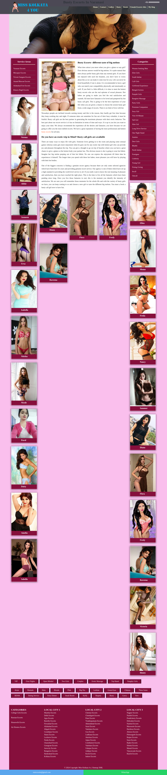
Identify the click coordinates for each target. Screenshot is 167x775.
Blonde (56, 690)
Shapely (98, 696)
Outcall (134, 176)
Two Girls (65, 681)
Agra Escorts (49, 718)
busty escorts (46, 132)
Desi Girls (135, 141)
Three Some (143, 690)
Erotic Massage (97, 681)
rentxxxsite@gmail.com (42, 772)
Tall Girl (135, 120)
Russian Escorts (17, 718)
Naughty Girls (132, 681)
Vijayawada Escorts (134, 751)
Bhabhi (134, 146)
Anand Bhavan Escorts (21, 81)
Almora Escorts (132, 732)
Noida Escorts (49, 740)
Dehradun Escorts (133, 721)
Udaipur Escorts (91, 748)
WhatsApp (125, 772)
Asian (17, 690)
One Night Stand (138, 133)
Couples (80, 681)
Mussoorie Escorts (133, 726)
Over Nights (30, 681)
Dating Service (33, 696)
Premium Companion (140, 107)
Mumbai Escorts (50, 713)
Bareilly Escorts (50, 721)
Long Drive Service (139, 129)
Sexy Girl (135, 111)
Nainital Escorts (133, 724)
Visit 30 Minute (138, 116)
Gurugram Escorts (50, 746)
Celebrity (135, 159)
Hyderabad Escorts (51, 754)
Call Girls (135, 81)
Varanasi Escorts (19, 69)
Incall (134, 171)
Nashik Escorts (132, 716)
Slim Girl (135, 124)
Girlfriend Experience (140, 86)
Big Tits (82, 690)
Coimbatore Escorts (92, 743)
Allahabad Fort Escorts (21, 86)
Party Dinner (52, 696)
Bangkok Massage (138, 99)
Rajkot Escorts (132, 743)
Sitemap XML (97, 768)
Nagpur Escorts (132, 713)
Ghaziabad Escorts (51, 743)
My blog (151, 7)
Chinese (127, 690)
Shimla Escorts (132, 746)
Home (95, 7)
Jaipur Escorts (90, 740)
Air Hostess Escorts (18, 727)
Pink (69, 690)
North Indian (136, 150)
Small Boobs (69, 696)
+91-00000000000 (152, 2)
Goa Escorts (89, 732)
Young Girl (136, 163)
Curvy (124, 696)
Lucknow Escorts (50, 737)
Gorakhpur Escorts (51, 732)
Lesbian (96, 690)
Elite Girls (136, 73)
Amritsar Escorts (91, 737)
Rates (119, 7)
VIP (16, 681)
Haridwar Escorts (133, 729)
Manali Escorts (132, 748)
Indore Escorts (90, 756)
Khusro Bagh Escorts (21, 90)
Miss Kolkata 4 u (85, 768)
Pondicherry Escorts (134, 718)
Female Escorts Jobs (138, 7)
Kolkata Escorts (50, 756)
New (137, 696)
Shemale (30, 690)
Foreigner (135, 154)
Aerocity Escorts (50, 748)
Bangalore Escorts (50, 751)
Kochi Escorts (90, 754)
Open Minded (48, 681)
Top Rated (115, 681)
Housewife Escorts (18, 722)
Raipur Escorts (132, 737)
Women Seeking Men (140, 69)
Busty (112, 696)
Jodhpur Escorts (91, 751)
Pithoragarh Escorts (134, 735)
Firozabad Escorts (50, 724)
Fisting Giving (137, 167)
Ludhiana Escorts (91, 735)
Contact (103, 7)
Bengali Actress (138, 90)
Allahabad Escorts (50, 726)
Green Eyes (112, 690)
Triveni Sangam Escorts (22, 77)
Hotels (125, 7)
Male (44, 690)
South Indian (136, 77)
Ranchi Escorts (132, 754)
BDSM (17, 696)
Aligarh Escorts (49, 729)
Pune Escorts (90, 718)
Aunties (135, 137)
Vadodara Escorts (91, 729)
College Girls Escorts (19, 713)
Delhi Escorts (49, 716)
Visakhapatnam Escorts (94, 721)
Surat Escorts (90, 726)
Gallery (111, 7)
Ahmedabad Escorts (92, 724)
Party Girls (136, 103)
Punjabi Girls (137, 94)
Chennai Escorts (91, 713)
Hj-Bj (85, 696)
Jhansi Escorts (49, 735)
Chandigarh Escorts (92, 716)
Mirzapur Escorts (19, 73)
